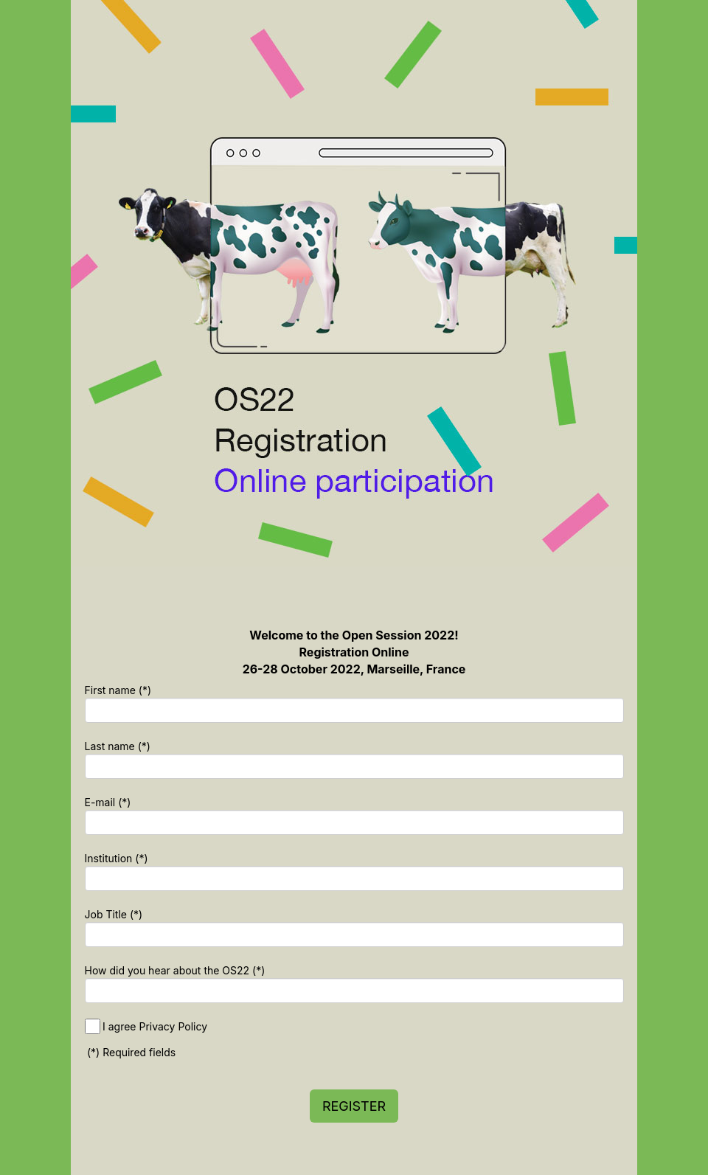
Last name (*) (117, 746)
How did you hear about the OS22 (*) (175, 970)
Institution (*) (116, 858)
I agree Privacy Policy (155, 1026)
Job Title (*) (114, 914)
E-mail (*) (108, 802)
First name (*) (118, 690)
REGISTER (354, 1106)
